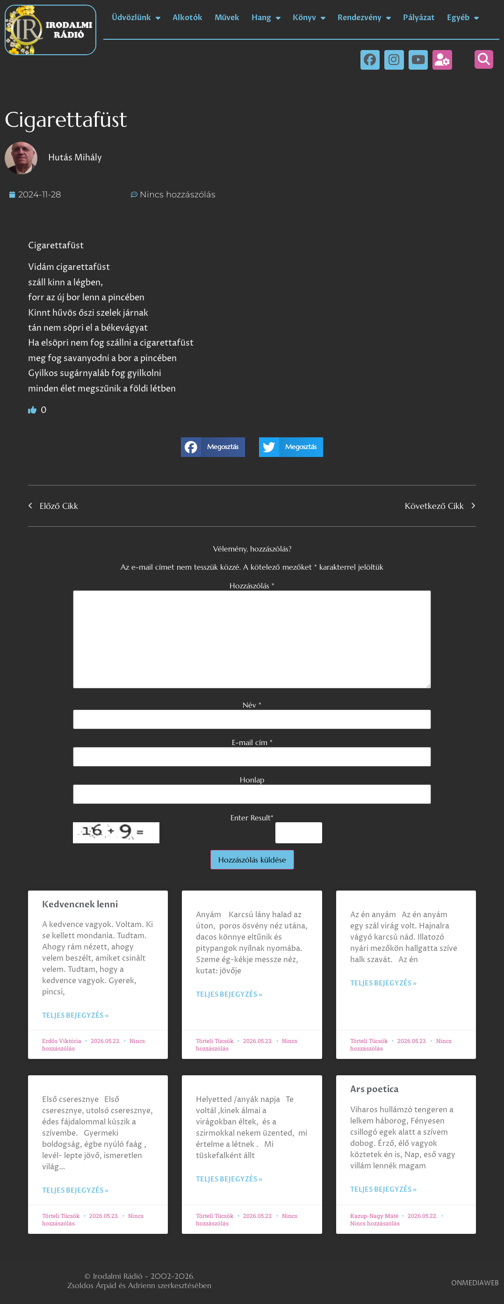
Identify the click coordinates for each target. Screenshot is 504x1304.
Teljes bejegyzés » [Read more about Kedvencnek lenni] (75, 1015)
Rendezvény (364, 17)
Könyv (309, 17)
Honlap (252, 779)
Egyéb (463, 17)
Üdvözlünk (136, 17)
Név (252, 705)
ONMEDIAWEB (475, 1283)
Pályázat (419, 18)
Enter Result (252, 817)
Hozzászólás (252, 585)
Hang (266, 17)
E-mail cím (252, 742)
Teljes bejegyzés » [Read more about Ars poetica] (383, 1189)
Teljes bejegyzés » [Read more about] (229, 994)
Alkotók (187, 18)
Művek (227, 18)
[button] (484, 59)
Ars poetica (374, 1089)
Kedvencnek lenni (80, 905)
